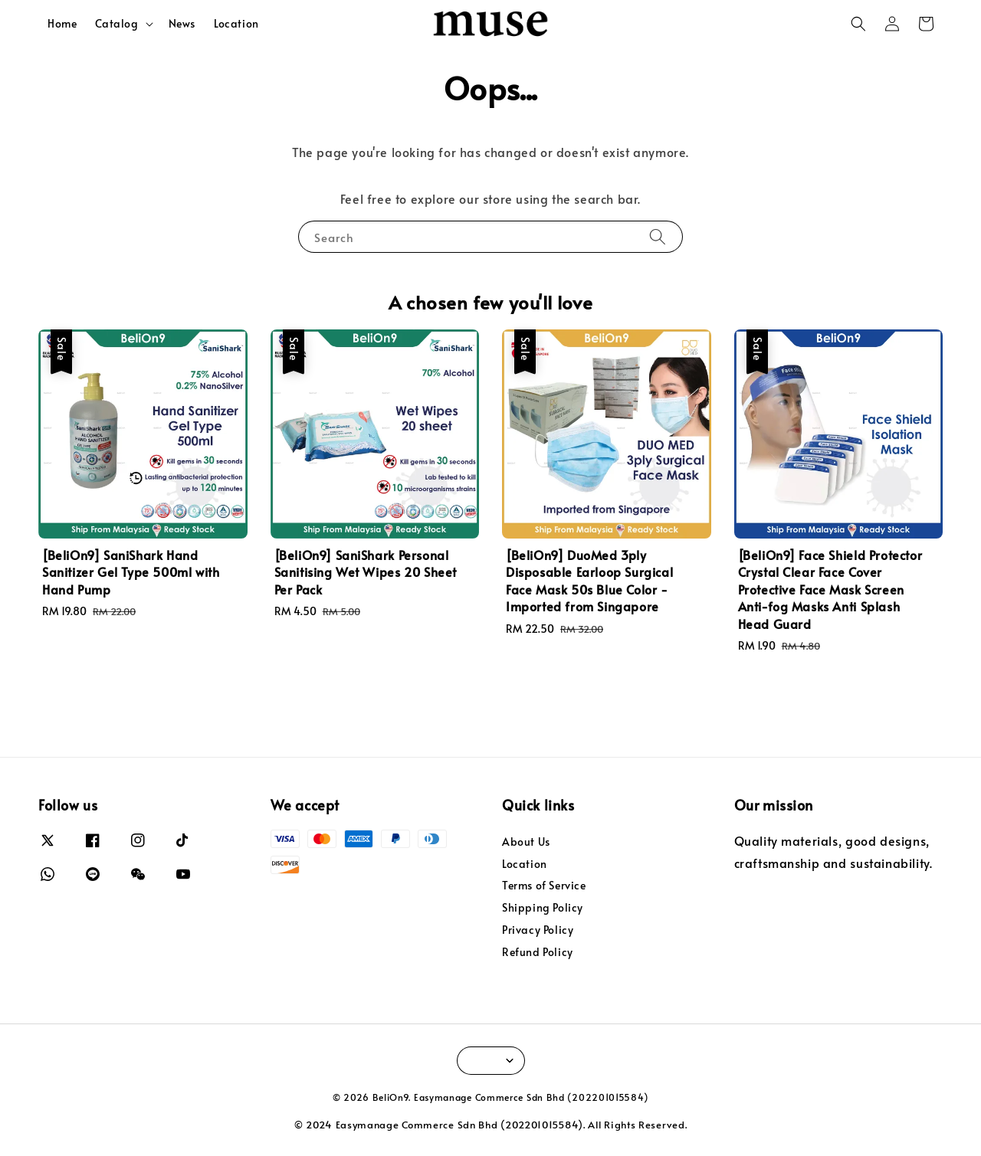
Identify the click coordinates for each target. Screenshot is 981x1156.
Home (62, 23)
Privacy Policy (537, 929)
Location (236, 23)
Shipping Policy (542, 907)
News (182, 23)
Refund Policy (537, 952)
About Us (526, 842)
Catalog (116, 24)
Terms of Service (544, 885)
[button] (858, 24)
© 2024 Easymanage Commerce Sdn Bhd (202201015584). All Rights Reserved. (490, 1124)
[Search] (657, 236)
